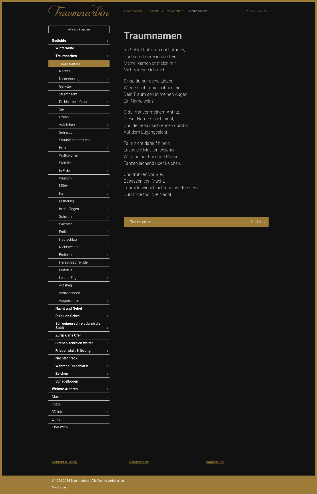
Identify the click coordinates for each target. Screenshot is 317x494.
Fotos (56, 404)
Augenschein (69, 300)
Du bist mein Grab (73, 102)
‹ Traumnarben (139, 222)
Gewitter (65, 86)
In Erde (64, 171)
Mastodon (59, 487)
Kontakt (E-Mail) (64, 462)
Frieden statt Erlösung (73, 351)
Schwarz (65, 216)
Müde (63, 186)
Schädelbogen (67, 381)
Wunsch (65, 178)
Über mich (60, 427)
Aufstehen (67, 125)
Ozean (64, 117)
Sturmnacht (68, 94)
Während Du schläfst (72, 366)
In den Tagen (69, 209)
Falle (62, 194)
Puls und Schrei (68, 316)
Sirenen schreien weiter (74, 343)
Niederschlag (69, 79)
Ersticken (66, 255)
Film (62, 147)
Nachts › (258, 222)
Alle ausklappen (79, 29)
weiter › (263, 11)
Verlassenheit (69, 293)
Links (56, 419)
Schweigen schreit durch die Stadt (78, 325)
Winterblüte (65, 48)
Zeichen (62, 373)
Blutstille (65, 270)
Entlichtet (66, 232)
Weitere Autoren (65, 389)
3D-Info (57, 412)
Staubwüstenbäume (74, 140)
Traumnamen (69, 63)
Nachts (64, 71)
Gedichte (153, 11)
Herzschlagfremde (73, 262)
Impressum (215, 462)
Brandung (66, 201)
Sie (61, 109)
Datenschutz (139, 462)
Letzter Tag (67, 278)
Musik (56, 396)
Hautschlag (68, 239)
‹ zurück (249, 11)
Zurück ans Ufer (68, 335)
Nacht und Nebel (69, 308)
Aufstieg (65, 285)
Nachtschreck (67, 358)
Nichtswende (69, 247)
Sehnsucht (67, 132)
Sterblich (66, 163)
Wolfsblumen (69, 155)
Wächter (65, 224)
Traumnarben (133, 11)
